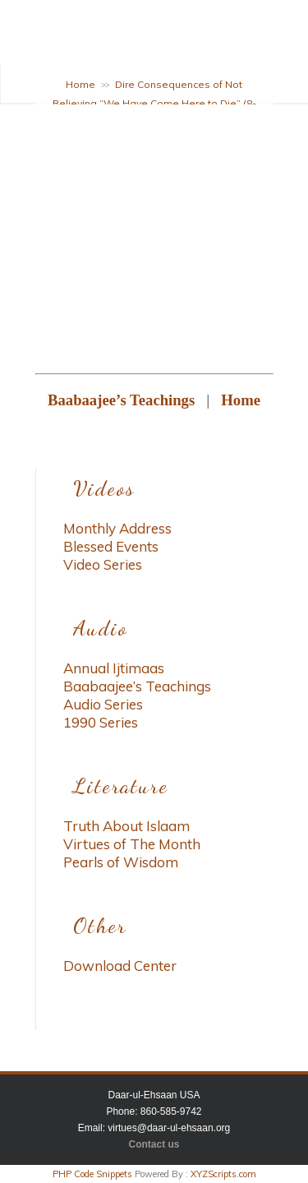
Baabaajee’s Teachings (137, 686)
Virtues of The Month (131, 844)
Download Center (120, 965)
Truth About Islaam (126, 825)
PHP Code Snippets (92, 1174)
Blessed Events (111, 546)
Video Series (102, 564)
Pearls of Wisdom (120, 862)
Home (80, 84)
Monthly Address (117, 528)
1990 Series (100, 722)
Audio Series (103, 704)
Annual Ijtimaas (113, 668)
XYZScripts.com (223, 1174)
